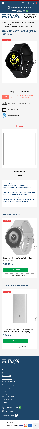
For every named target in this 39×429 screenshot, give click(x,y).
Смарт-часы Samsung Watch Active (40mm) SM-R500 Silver (18, 259)
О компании (6, 370)
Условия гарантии (8, 388)
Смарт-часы (7, 24)
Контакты (5, 403)
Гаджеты (31, 22)
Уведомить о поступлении (19, 92)
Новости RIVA (6, 376)
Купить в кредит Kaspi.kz (23, 96)
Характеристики (19, 171)
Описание (19, 126)
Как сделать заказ (8, 391)
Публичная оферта (8, 382)
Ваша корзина (7, 400)
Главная (4, 22)
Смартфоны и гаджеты (17, 22)
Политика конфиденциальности (13, 385)
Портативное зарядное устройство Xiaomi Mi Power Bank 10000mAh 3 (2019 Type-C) (19, 330)
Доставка (5, 373)
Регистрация (6, 394)
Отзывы (19, 176)
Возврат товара (7, 379)
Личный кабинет (8, 397)
